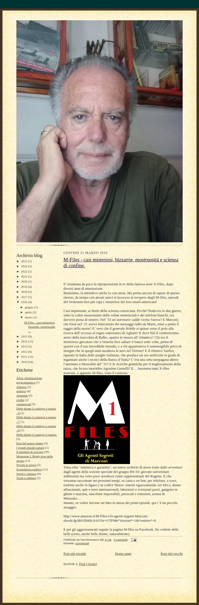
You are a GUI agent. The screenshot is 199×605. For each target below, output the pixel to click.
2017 (24, 297)
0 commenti (120, 539)
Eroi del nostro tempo (29, 443)
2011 (24, 356)
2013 (24, 346)
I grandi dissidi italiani (30, 447)
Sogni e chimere (26, 473)
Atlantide (22, 395)
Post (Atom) (88, 564)
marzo (29, 317)
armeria (21, 391)
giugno (29, 307)
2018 (24, 291)
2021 (24, 276)
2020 (24, 281)
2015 (24, 336)
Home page (123, 553)
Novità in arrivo (26, 465)
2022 (24, 271)
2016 (24, 302)
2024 (24, 266)
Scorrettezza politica (29, 469)
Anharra (21, 387)
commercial (23, 404)
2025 (24, 261)
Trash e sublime (26, 478)
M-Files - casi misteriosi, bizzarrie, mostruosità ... (39, 327)
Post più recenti (74, 553)
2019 (24, 286)
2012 (24, 351)
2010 (24, 362)
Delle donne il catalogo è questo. (36, 434)
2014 (24, 341)
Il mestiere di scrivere (29, 451)
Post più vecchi (172, 553)
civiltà (20, 400)
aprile (29, 312)
